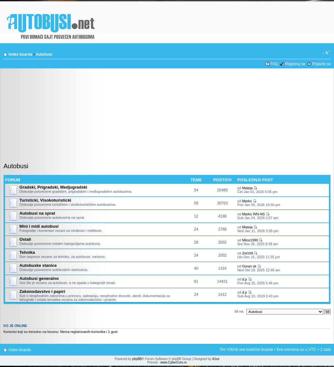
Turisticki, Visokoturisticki (45, 200)
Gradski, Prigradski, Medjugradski (53, 187)
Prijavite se (321, 64)
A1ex (215, 359)
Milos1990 (250, 240)
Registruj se (295, 64)
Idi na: (239, 311)
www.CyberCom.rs (173, 362)
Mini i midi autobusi (39, 226)
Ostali (25, 239)
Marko (247, 201)
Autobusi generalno (39, 278)
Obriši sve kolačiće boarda (250, 349)
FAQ (274, 64)
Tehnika (27, 252)
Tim (222, 349)
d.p (244, 279)
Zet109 (247, 253)
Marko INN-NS (253, 214)
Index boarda (20, 54)
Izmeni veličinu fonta (326, 53)
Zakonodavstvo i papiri (42, 291)
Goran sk (249, 266)
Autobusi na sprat (37, 213)
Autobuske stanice (38, 265)
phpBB (137, 359)
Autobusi (44, 54)
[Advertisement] (167, 117)
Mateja (247, 188)
